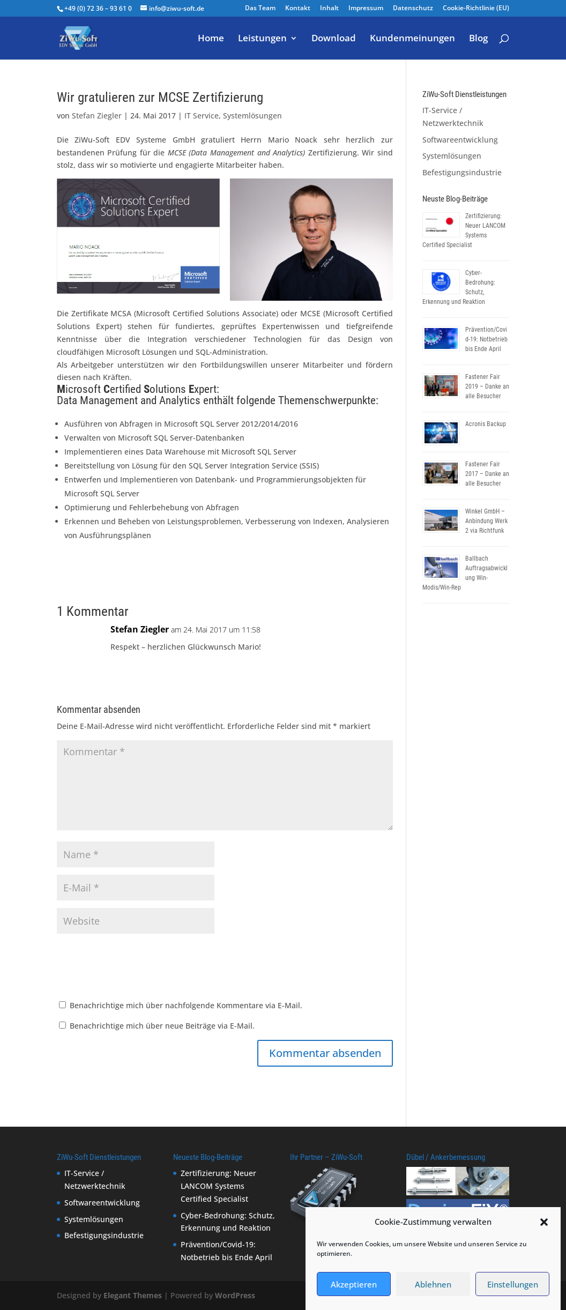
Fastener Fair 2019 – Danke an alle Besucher (487, 386)
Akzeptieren (354, 1284)
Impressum (365, 8)
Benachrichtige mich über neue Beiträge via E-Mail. (162, 1026)
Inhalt (329, 8)
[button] (544, 1222)
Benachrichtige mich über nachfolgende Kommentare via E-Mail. (186, 1005)
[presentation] (138, 967)
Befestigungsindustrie (462, 172)
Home (211, 39)
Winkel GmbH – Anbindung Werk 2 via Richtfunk (486, 521)
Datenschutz (413, 8)
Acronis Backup (485, 424)
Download (333, 39)
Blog (478, 39)
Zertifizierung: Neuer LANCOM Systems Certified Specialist (218, 1186)
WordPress (235, 1295)
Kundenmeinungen (412, 39)
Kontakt (297, 8)
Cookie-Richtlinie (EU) (476, 8)
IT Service (201, 115)
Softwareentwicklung (460, 140)
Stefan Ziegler (97, 115)
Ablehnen (433, 1284)
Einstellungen (512, 1284)
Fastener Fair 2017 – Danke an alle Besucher (487, 473)
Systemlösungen (252, 115)
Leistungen (262, 39)
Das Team (260, 8)
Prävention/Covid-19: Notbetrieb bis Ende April (486, 339)
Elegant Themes (132, 1295)
